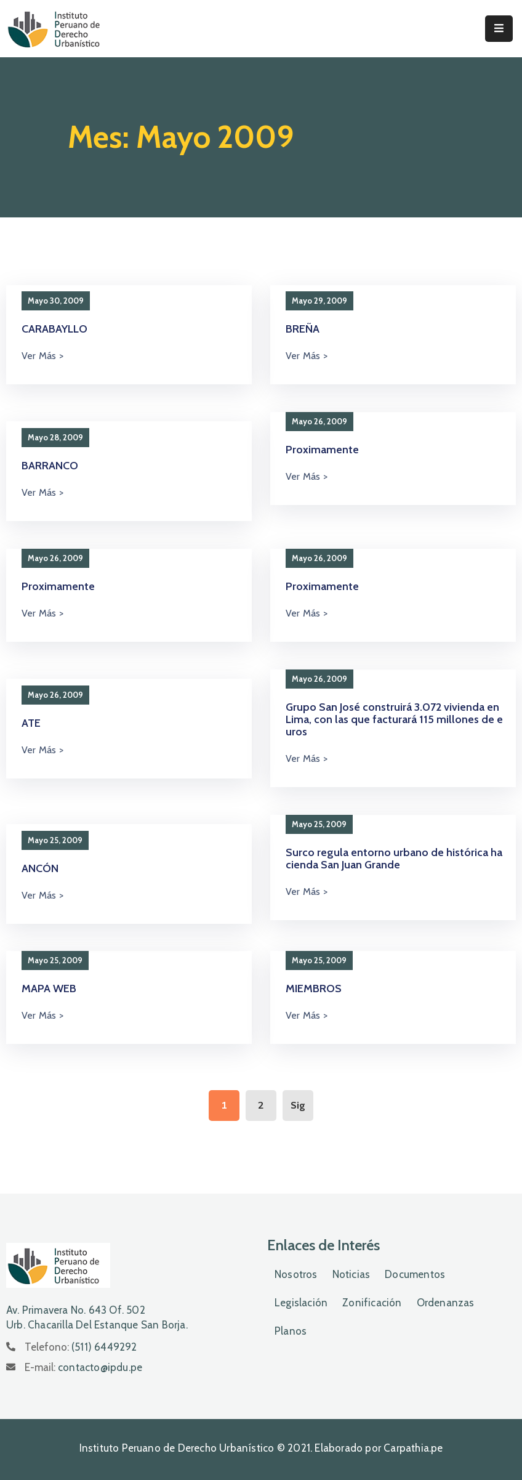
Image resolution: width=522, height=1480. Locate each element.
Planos (291, 1331)
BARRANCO (50, 465)
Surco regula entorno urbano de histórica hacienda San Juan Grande (394, 858)
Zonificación (371, 1302)
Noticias (351, 1274)
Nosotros (296, 1274)
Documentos (415, 1274)
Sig (298, 1105)
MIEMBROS (314, 988)
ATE (31, 723)
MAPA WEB (49, 988)
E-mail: (83, 1367)
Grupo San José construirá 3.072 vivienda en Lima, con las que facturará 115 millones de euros (394, 719)
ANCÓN (40, 868)
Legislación (301, 1302)
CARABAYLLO (54, 329)
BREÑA (302, 329)
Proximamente (322, 449)
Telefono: (81, 1347)
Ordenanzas (446, 1302)
